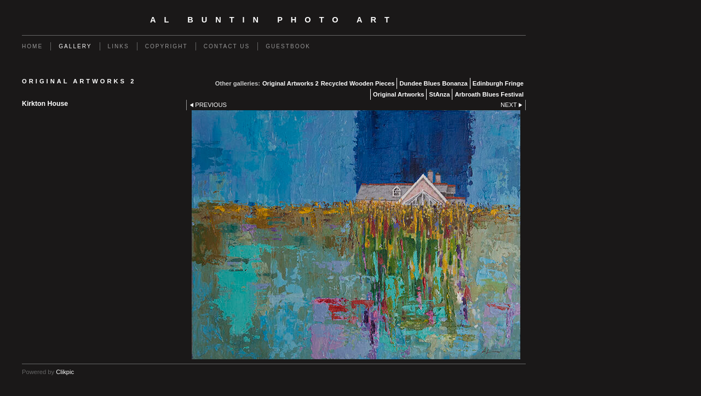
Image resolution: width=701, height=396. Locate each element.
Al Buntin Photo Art (274, 19)
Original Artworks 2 (290, 83)
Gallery (75, 46)
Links (118, 46)
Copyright (166, 46)
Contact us (227, 46)
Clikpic (65, 372)
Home (32, 46)
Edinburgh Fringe (498, 83)
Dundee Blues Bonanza (433, 83)
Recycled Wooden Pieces (358, 83)
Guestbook (288, 46)
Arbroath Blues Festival (489, 94)
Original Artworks (398, 94)
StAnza (439, 94)
